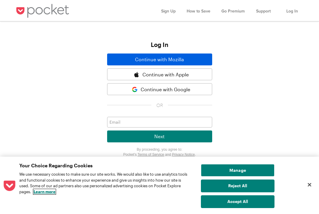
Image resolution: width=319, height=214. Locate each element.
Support (263, 11)
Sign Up (168, 11)
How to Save (198, 11)
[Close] (309, 184)
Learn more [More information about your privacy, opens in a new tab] (44, 191)
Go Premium (233, 11)
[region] (159, 185)
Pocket (44, 11)
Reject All (237, 185)
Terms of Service (151, 154)
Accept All (237, 201)
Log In (292, 11)
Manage (237, 170)
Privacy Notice (183, 154)
